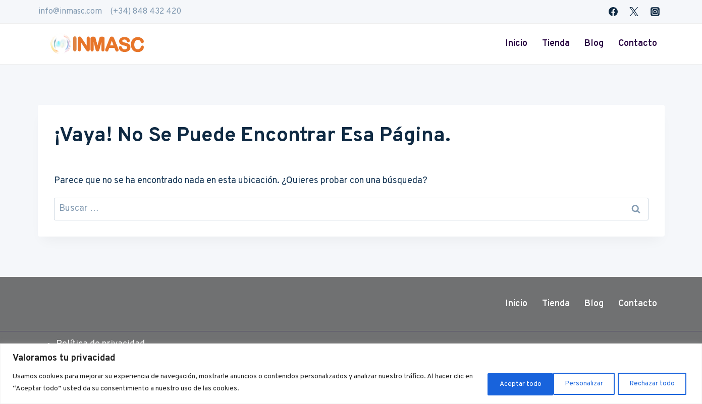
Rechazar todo (576, 383)
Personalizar (500, 383)
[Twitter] (634, 12)
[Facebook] (613, 12)
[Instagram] (655, 12)
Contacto (637, 43)
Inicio (516, 43)
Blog (594, 43)
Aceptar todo (653, 383)
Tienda (556, 43)
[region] (351, 374)
